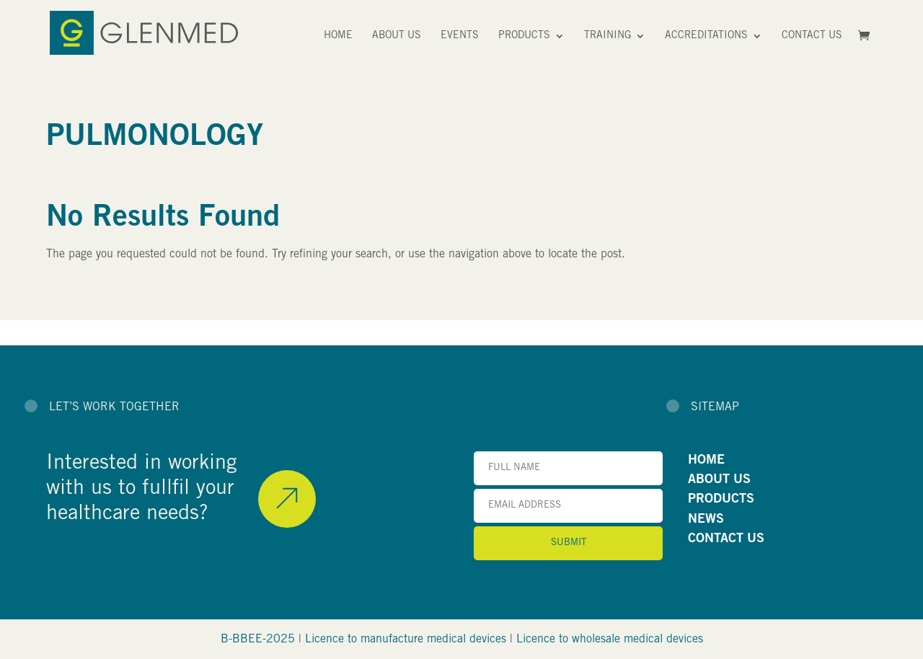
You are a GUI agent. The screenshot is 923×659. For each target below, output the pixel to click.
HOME (706, 460)
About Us (396, 36)
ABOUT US (719, 480)
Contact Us (812, 36)
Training (607, 36)
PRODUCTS (721, 499)
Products (524, 36)
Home (338, 36)
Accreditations (706, 36)
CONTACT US (726, 539)
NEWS (706, 519)
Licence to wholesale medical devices (609, 639)
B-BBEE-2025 (258, 639)
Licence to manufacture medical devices (405, 639)
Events (460, 36)
